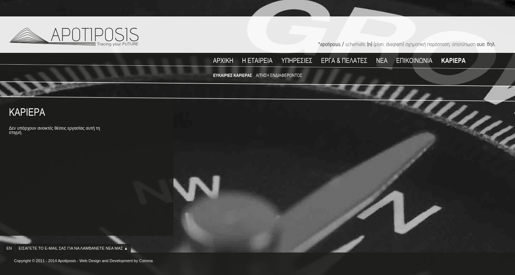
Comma (146, 261)
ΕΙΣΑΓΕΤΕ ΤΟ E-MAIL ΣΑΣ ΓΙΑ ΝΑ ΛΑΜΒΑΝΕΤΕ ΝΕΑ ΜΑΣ (73, 248)
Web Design (90, 261)
